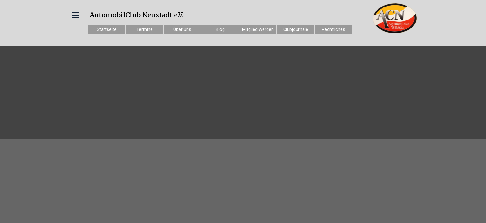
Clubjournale (295, 29)
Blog (220, 29)
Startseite (107, 29)
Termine (144, 29)
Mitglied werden (258, 29)
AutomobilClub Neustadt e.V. (136, 15)
